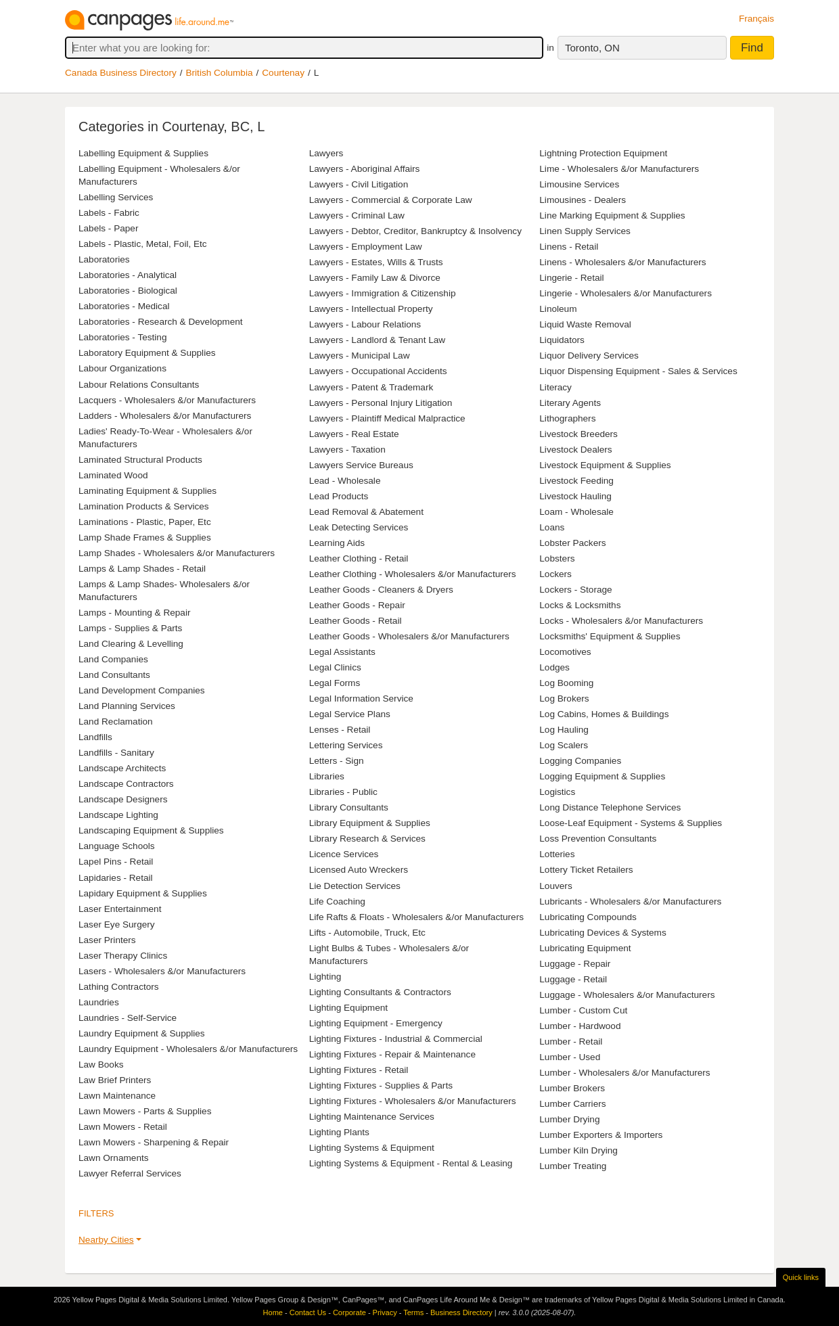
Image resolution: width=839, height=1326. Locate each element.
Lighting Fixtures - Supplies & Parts (381, 1085)
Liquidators (562, 340)
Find (752, 47)
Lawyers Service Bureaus (361, 465)
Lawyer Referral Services (129, 1173)
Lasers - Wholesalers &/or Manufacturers (162, 971)
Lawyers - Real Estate (354, 434)
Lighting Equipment (348, 1008)
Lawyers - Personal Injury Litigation (381, 403)
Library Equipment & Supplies (369, 823)
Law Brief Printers (114, 1080)
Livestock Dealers (575, 449)
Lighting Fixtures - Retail (359, 1070)
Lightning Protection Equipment (603, 153)
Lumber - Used (569, 1057)
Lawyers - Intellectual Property (371, 309)
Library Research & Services (367, 838)
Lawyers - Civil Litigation (359, 184)
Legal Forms (335, 683)
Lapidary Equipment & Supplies (142, 893)
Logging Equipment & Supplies (602, 776)
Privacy (385, 1312)
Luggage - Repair (574, 964)
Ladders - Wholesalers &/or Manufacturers (164, 416)
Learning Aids (337, 543)
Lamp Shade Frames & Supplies (144, 537)
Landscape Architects (122, 768)
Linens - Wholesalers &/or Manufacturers (622, 262)
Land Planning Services (126, 706)
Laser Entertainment (119, 909)
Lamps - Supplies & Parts (130, 628)
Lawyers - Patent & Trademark (371, 387)
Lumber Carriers (572, 1104)
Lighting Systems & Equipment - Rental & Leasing (411, 1163)
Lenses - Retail (340, 730)
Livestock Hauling (575, 496)
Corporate (349, 1312)
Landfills (95, 737)
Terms (413, 1312)
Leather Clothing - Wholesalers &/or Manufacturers (412, 574)
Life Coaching (337, 901)
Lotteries (556, 854)
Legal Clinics (335, 667)
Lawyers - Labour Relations (365, 324)
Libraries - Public (343, 792)
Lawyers (326, 153)
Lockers (555, 574)
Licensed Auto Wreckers (358, 870)
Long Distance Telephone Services (610, 807)
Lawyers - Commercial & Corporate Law (390, 200)
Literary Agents (570, 403)
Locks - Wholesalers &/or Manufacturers (621, 621)
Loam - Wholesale (576, 512)
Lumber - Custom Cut (583, 1010)
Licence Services (344, 854)
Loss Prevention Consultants (597, 838)
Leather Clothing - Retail (359, 558)
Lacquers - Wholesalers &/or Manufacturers (167, 400)
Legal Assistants (342, 652)
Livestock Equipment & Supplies (605, 465)
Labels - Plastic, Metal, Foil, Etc (142, 244)
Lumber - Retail (570, 1041)
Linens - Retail (568, 247)
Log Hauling (564, 730)
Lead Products (339, 496)
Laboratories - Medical (124, 306)
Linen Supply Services (585, 231)
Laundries (98, 1002)
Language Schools (116, 846)
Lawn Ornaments (113, 1158)
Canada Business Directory (121, 73)
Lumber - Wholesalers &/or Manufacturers (624, 1073)
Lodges (554, 667)
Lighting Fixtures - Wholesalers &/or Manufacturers (412, 1101)
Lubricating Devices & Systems (602, 933)
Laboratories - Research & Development (160, 322)
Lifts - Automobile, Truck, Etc (367, 933)
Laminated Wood (113, 475)
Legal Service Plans (349, 714)
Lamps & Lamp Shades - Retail (142, 569)
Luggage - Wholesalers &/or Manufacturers (627, 995)
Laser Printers (107, 940)
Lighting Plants (339, 1132)
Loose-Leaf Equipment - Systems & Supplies (630, 823)
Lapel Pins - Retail (115, 861)
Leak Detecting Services (359, 527)
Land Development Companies (141, 690)
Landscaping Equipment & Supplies (151, 830)
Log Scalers (563, 745)
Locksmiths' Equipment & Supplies (609, 636)
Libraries (326, 776)
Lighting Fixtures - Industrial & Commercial (395, 1039)
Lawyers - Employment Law (365, 247)
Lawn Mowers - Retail (122, 1127)
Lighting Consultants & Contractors (380, 992)
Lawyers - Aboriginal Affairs (364, 169)
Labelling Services (115, 197)
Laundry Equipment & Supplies (141, 1033)
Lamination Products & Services (143, 506)
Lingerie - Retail (571, 278)
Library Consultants (348, 807)
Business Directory (461, 1312)
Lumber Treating (572, 1166)
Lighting (325, 976)
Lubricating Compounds (588, 917)
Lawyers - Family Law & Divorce (374, 278)
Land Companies (113, 659)
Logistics (557, 792)
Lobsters (556, 558)
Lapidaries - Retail (115, 878)
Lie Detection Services (355, 886)
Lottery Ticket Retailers (586, 870)
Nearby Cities (106, 1240)
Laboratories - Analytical (127, 275)
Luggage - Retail (573, 979)
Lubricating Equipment (585, 948)
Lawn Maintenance (117, 1096)
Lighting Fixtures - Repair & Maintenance (392, 1054)
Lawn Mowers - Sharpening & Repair (153, 1142)
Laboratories (104, 259)
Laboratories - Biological (127, 290)
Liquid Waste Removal (585, 324)
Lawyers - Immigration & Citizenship (382, 293)
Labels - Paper (108, 228)
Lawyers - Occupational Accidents (378, 371)
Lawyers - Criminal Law (357, 215)
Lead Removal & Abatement (366, 512)
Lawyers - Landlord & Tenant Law (377, 340)
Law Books (101, 1064)
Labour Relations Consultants (138, 385)
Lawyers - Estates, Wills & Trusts (376, 262)
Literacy (555, 387)
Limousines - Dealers (582, 200)
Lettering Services (346, 745)
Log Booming (566, 683)
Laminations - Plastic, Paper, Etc (144, 522)
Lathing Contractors (118, 987)
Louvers (555, 886)
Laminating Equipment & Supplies (147, 491)
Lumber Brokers (572, 1088)
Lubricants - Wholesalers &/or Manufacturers (630, 901)
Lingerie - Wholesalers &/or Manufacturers (625, 293)
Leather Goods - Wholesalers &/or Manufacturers (409, 636)
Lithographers (567, 418)
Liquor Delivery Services (589, 355)
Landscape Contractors (126, 784)
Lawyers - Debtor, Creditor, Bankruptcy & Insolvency (415, 231)
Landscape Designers (123, 799)
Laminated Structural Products (140, 460)
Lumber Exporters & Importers (600, 1135)
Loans (551, 527)
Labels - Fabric (108, 213)
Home (273, 1312)
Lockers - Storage (575, 590)
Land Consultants (114, 675)
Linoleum (557, 309)
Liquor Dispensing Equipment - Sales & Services (638, 371)
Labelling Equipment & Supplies (143, 153)
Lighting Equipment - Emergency (376, 1023)
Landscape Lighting (118, 815)
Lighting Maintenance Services (371, 1117)
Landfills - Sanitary (116, 753)
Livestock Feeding (576, 481)
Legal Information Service (361, 698)
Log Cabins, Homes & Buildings (603, 714)
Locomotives (565, 652)
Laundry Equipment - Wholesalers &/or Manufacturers (188, 1049)
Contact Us (308, 1312)
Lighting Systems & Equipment (371, 1148)
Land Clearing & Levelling (130, 644)
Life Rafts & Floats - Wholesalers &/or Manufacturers (416, 917)
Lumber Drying (569, 1119)
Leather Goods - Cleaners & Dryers (381, 590)
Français (756, 19)
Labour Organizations (122, 368)
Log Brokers (564, 698)
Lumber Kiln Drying (578, 1150)
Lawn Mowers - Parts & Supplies (144, 1111)
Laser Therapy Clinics (122, 956)
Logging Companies (580, 761)
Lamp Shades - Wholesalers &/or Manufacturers (176, 553)
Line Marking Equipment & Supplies (612, 215)
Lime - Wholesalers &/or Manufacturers (619, 169)
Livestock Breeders (578, 434)
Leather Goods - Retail (355, 621)
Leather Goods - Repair (357, 605)
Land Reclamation (115, 721)
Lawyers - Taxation (347, 449)
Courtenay (283, 73)
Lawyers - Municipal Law (359, 355)
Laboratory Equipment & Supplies (147, 353)
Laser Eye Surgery (116, 924)
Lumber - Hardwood (579, 1026)
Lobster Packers (572, 543)
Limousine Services (579, 184)
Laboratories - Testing (122, 337)
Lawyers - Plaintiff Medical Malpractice (387, 418)
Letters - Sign (336, 761)
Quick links (801, 1277)
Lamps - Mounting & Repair (134, 613)
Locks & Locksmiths (579, 605)
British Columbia (219, 73)
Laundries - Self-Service (127, 1018)
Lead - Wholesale (345, 481)
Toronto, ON (592, 47)
